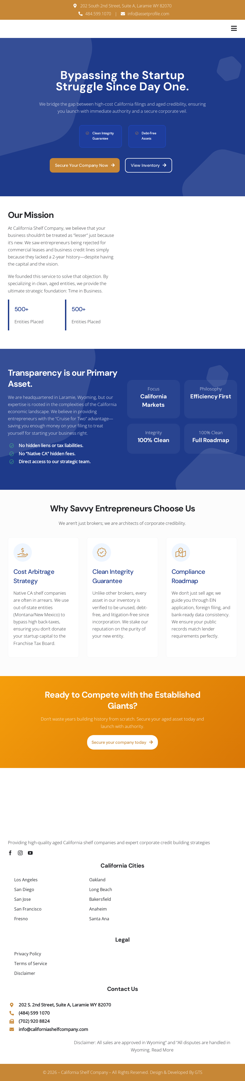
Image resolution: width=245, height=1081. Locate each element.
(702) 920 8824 (34, 1021)
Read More (162, 1050)
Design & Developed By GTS (176, 1072)
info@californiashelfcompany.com (53, 1029)
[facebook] (10, 852)
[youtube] (30, 852)
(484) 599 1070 (34, 1013)
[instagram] (20, 852)
